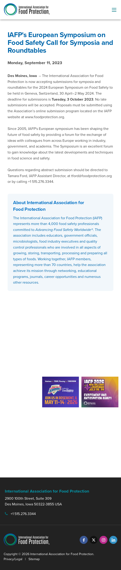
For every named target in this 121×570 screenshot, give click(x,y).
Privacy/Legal (13, 559)
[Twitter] (94, 540)
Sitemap (34, 559)
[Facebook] (84, 540)
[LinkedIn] (113, 540)
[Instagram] (103, 540)
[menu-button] (114, 10)
